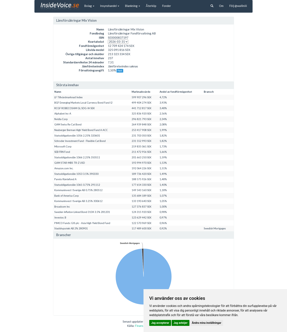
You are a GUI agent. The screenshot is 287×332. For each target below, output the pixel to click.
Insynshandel (109, 5)
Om (221, 5)
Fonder (166, 5)
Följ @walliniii (238, 5)
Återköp (151, 5)
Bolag (89, 5)
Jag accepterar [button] (160, 322)
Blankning (132, 5)
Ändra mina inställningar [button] (206, 322)
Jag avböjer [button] (181, 322)
